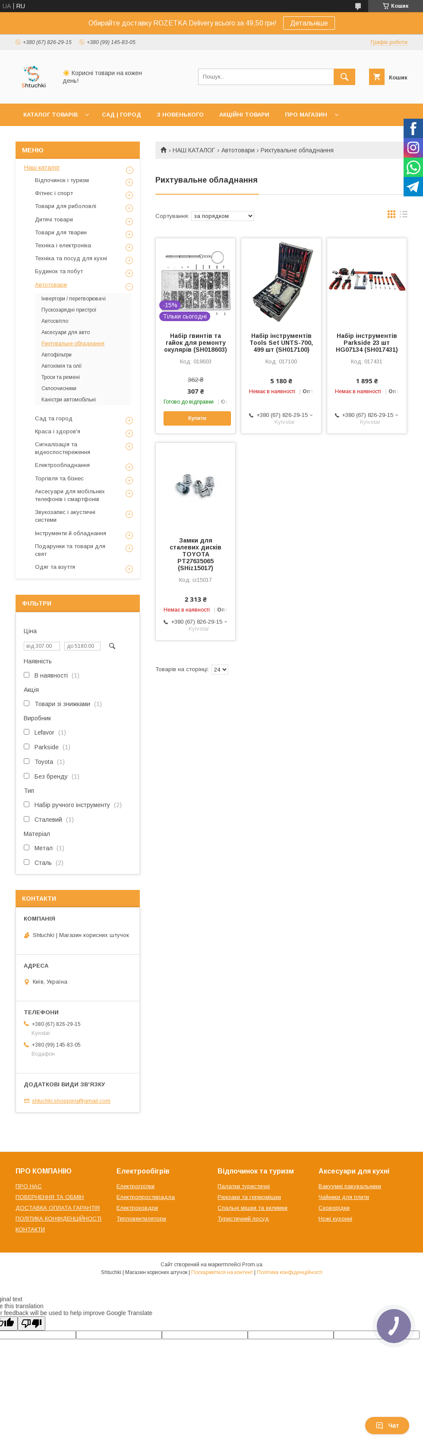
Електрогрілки (136, 1186)
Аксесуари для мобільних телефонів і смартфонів (70, 495)
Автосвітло (54, 321)
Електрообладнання (62, 465)
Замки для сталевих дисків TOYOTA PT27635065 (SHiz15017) (195, 554)
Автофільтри (56, 355)
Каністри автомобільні (68, 400)
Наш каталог (42, 167)
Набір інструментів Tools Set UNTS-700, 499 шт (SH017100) (281, 342)
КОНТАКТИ (30, 1229)
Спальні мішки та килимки (252, 1208)
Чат (387, 1425)
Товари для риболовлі (65, 206)
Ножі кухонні (335, 1218)
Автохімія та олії (61, 366)
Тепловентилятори (141, 1218)
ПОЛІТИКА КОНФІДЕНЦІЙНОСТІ (58, 1218)
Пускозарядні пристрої (69, 310)
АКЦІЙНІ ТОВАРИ (244, 114)
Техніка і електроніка (63, 245)
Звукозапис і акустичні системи (65, 516)
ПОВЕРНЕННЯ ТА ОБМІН (50, 1197)
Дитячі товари (54, 219)
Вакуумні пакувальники (350, 1186)
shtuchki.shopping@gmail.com (71, 1101)
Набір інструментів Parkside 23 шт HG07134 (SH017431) (367, 342)
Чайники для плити (344, 1197)
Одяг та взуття (55, 567)
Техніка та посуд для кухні (71, 258)
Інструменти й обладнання (70, 533)
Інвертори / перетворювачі (73, 299)
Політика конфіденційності (289, 1272)
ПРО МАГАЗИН (306, 114)
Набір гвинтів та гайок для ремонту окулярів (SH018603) (195, 342)
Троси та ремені (60, 377)
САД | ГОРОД (121, 114)
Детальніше (309, 23)
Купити (197, 418)
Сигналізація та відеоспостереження (62, 448)
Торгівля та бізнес (59, 478)
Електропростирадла (146, 1197)
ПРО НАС (29, 1186)
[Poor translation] (31, 1323)
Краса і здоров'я (57, 431)
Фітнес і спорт (54, 193)
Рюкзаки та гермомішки (249, 1197)
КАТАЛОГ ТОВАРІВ (50, 114)
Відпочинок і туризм (62, 180)
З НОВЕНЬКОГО (180, 114)
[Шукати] (344, 77)
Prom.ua (252, 1265)
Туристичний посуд (243, 1218)
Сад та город (54, 418)
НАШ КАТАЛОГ (194, 150)
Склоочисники (58, 388)
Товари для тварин (61, 232)
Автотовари (238, 150)
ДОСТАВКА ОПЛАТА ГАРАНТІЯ (58, 1208)
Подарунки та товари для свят (70, 550)
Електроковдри (137, 1208)
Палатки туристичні (244, 1186)
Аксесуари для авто (65, 332)
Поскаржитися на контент (222, 1272)
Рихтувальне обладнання (72, 344)
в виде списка (403, 216)
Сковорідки (334, 1208)
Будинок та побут (59, 271)
